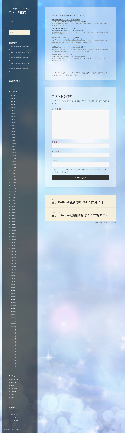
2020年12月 (13, 206)
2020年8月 (13, 218)
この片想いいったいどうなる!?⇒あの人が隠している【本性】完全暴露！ (69, 21)
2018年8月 (13, 290)
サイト (54, 160)
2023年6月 (13, 116)
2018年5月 (13, 299)
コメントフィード (15, 417)
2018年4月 (13, 303)
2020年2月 (13, 236)
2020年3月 (13, 233)
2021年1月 (13, 203)
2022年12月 (13, 134)
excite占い (13, 382)
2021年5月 (13, 191)
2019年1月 (13, 275)
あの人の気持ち (99, 73)
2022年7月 (13, 149)
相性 (67, 75)
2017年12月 (13, 315)
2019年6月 (13, 260)
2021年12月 (13, 170)
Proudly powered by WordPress (104, 223)
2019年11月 (13, 245)
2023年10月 (13, 104)
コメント (56, 109)
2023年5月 (13, 119)
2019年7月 (13, 257)
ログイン (13, 411)
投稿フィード (14, 414)
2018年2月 (13, 308)
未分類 (12, 394)
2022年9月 (13, 143)
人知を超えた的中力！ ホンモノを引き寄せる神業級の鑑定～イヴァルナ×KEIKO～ (71, 46)
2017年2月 (13, 345)
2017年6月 (13, 333)
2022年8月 (13, 146)
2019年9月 (13, 251)
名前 (54, 142)
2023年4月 (13, 122)
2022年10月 (13, 140)
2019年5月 (13, 263)
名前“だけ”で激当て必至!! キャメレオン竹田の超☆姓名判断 (66, 19)
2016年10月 (13, 357)
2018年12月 (13, 278)
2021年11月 (13, 173)
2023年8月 (13, 110)
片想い (62, 75)
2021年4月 (13, 194)
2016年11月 (13, 354)
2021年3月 (13, 197)
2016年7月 (13, 366)
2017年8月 (13, 327)
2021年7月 (13, 185)
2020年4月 (13, 230)
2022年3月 (13, 161)
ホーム (11, 21)
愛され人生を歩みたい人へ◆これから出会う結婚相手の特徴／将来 (67, 47)
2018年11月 (13, 281)
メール (55, 151)
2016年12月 (13, 351)
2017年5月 (13, 336)
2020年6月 (13, 224)
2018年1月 (13, 312)
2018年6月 (13, 296)
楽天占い (13, 397)
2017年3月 (13, 342)
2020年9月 (13, 215)
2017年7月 (13, 330)
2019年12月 (13, 242)
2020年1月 (13, 239)
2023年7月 (13, 113)
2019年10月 (13, 248)
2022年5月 (13, 155)
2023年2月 (13, 128)
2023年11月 (13, 101)
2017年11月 (13, 318)
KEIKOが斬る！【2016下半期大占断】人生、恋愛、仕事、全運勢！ (67, 39)
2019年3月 (13, 269)
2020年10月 (13, 212)
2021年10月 (13, 176)
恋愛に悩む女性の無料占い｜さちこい (12, 429)
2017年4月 (13, 339)
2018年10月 (13, 284)
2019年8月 (13, 254)
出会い (56, 75)
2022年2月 (13, 164)
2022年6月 (13, 152)
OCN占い (13, 385)
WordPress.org (14, 420)
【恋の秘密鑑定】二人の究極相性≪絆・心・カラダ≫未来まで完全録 (68, 30)
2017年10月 (13, 321)
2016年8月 (13, 363)
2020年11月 (13, 209)
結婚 (71, 75)
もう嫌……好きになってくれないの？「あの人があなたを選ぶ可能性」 (68, 56)
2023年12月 (13, 98)
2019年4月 (13, 266)
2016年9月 (13, 360)
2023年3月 (13, 125)
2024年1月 (13, 95)
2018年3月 (13, 306)
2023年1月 (13, 131)
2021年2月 (13, 200)
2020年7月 (13, 221)
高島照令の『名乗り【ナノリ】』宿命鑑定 (62, 54)
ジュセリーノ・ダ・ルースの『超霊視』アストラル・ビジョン (66, 28)
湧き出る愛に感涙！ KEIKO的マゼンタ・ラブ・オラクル (65, 37)
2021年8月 (13, 182)
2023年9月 (13, 107)
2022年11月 (13, 137)
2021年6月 (13, 188)
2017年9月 (13, 324)
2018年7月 (13, 293)
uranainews (75, 73)
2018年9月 (13, 287)
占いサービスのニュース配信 (19, 10)
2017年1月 (13, 348)
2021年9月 (13, 179)
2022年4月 (13, 158)
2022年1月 (13, 167)
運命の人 (77, 75)
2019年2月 (13, 272)
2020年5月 (13, 227)
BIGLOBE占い (14, 379)
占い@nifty (13, 391)
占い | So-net (14, 388)
